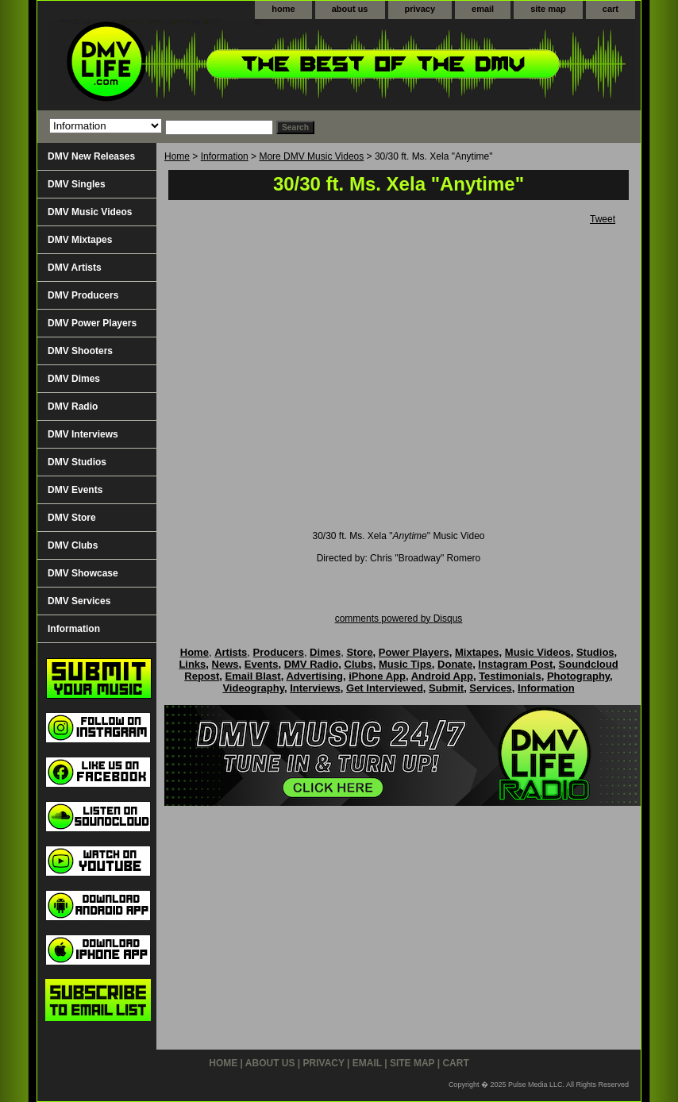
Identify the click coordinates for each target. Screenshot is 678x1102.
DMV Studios (77, 462)
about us (350, 8)
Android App (442, 676)
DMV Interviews (83, 434)
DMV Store (72, 517)
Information (224, 156)
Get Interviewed (384, 688)
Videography (253, 688)
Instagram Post (515, 664)
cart (610, 8)
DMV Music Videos (90, 212)
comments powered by (399, 618)
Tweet (602, 219)
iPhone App (377, 676)
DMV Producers (83, 295)
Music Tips (405, 664)
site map (548, 8)
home (283, 8)
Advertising (314, 676)
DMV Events (75, 489)
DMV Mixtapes (80, 239)
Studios (595, 652)
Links (192, 664)
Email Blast (253, 676)
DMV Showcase (83, 573)
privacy (420, 8)
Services (490, 688)
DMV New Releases (91, 156)
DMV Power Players (92, 323)
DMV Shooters (80, 350)
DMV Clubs (73, 545)
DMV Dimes (74, 378)
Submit (446, 688)
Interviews (315, 688)
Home (177, 156)
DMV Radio (73, 406)
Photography (578, 676)
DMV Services (79, 601)
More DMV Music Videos (311, 156)
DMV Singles (77, 184)
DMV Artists (75, 267)
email (483, 8)
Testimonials (510, 676)
